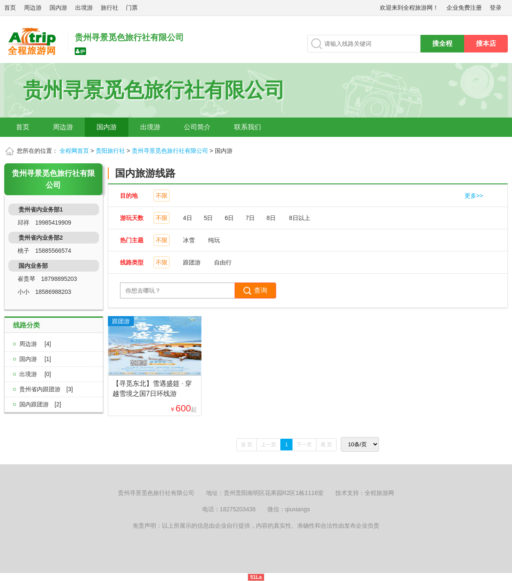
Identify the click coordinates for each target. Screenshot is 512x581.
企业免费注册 (464, 7)
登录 (496, 7)
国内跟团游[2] (40, 404)
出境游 (84, 7)
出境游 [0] (35, 374)
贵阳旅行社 (110, 150)
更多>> (474, 195)
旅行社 (109, 7)
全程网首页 (74, 150)
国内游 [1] (35, 359)
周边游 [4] (35, 343)
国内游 (58, 7)
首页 (10, 7)
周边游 (33, 7)
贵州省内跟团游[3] (46, 389)
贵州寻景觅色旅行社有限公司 (170, 150)
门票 (132, 7)
